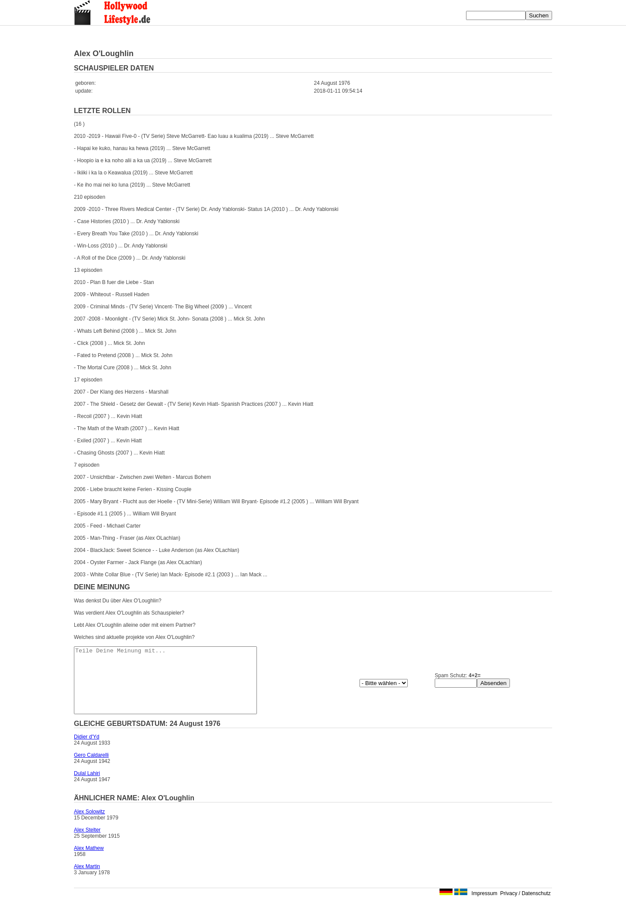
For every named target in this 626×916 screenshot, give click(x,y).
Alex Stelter (87, 843)
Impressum (484, 906)
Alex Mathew (89, 861)
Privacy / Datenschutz (525, 906)
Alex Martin (87, 879)
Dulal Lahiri (87, 786)
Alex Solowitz (89, 825)
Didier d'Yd (86, 750)
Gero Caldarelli (91, 768)
